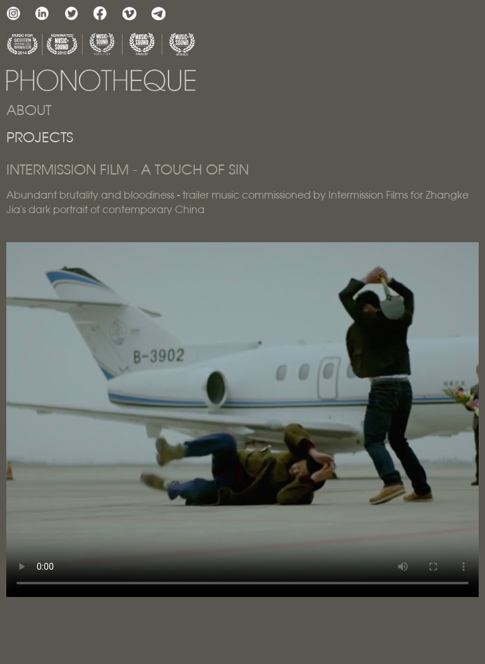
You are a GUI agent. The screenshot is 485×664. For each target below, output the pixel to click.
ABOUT (28, 111)
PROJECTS (39, 138)
